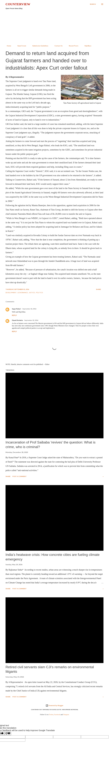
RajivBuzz (86, 46)
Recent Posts (72, 46)
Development (11, 292)
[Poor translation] (7, 733)
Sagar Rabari (16, 309)
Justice (32, 292)
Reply (14, 315)
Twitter (51, 714)
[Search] (93, 4)
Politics (39, 292)
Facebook (57, 714)
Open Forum (20, 46)
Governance (22, 292)
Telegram (66, 714)
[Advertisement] (54, 27)
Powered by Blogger (54, 705)
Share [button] (98, 289)
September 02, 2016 (29, 309)
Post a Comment (19, 476)
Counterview (18, 4)
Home (8, 46)
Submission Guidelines (39, 46)
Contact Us (57, 46)
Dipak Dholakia (17, 320)
